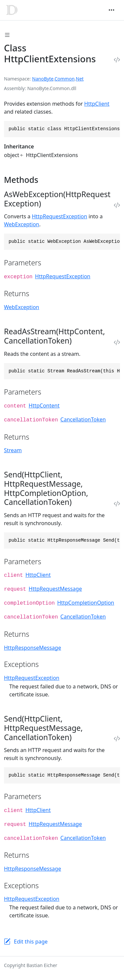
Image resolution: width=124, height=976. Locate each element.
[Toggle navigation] (111, 10)
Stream (13, 450)
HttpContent (44, 405)
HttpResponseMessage (32, 647)
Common (65, 79)
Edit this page (31, 941)
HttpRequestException (59, 216)
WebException (21, 224)
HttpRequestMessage (55, 588)
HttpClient (96, 103)
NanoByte (43, 79)
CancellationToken (83, 419)
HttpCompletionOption (85, 602)
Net (80, 79)
